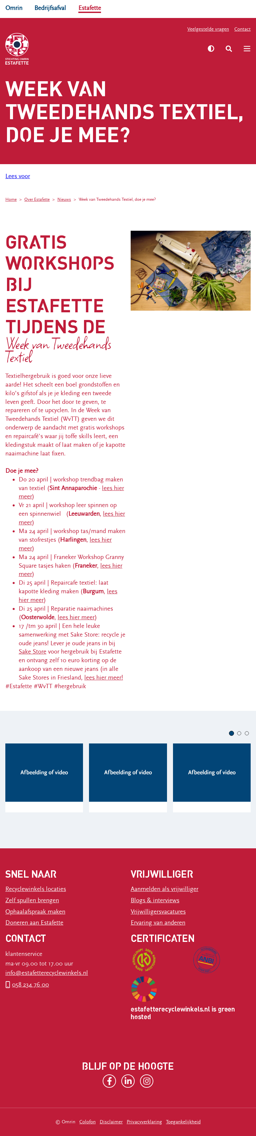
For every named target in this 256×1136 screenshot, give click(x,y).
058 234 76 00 (30, 984)
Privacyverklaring (144, 1122)
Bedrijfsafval (50, 8)
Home (11, 199)
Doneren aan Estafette (34, 922)
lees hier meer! (103, 677)
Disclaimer (111, 1122)
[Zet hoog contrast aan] (211, 48)
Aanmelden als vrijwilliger (164, 889)
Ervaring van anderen (158, 922)
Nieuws (64, 199)
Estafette (89, 8)
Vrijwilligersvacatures (158, 911)
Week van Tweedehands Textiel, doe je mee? (117, 199)
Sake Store (32, 651)
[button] (231, 733)
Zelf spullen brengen (32, 900)
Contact (242, 29)
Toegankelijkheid (183, 1122)
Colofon (87, 1122)
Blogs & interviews (155, 900)
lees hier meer (76, 617)
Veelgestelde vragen (208, 29)
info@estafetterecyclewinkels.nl (46, 973)
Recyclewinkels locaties (35, 889)
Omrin (13, 8)
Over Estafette (37, 199)
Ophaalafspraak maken (35, 911)
